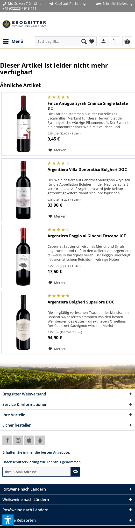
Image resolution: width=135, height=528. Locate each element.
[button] (8, 520)
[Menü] (13, 41)
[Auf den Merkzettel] (57, 150)
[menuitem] (13, 41)
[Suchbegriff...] (62, 41)
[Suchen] (84, 41)
